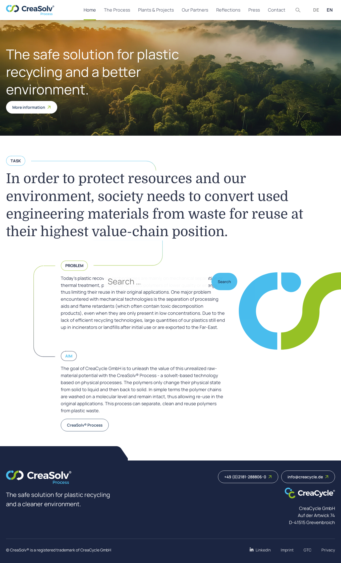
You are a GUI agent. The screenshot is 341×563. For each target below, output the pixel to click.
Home (90, 10)
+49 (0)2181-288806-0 (248, 477)
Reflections (228, 10)
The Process (117, 10)
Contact (276, 10)
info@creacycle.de (308, 477)
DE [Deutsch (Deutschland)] (316, 10)
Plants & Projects (156, 10)
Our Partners (195, 10)
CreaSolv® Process (84, 425)
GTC (307, 550)
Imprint (287, 550)
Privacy (328, 550)
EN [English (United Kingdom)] (330, 10)
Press (254, 10)
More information (31, 107)
